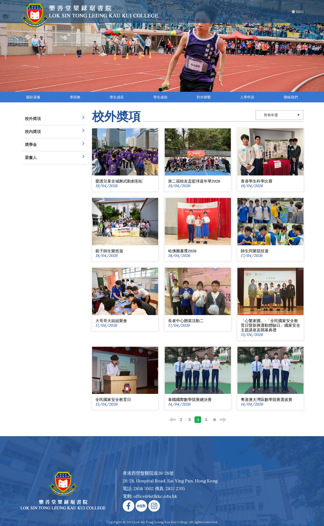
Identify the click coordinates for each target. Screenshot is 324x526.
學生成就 (160, 97)
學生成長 (117, 97)
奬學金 (54, 145)
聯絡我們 (291, 97)
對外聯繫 (204, 97)
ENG (298, 12)
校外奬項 (54, 119)
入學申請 (247, 97)
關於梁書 (33, 97)
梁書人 (54, 158)
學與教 (75, 97)
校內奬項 (54, 132)
